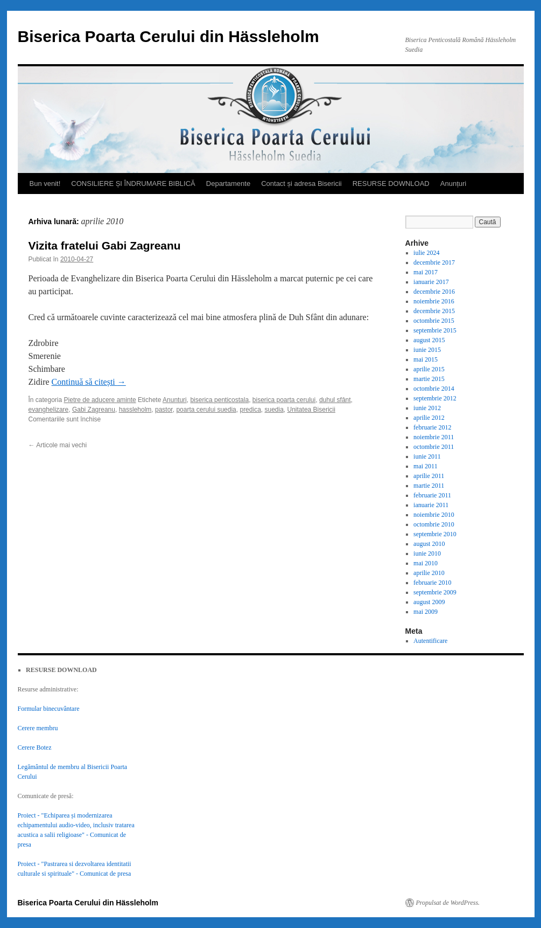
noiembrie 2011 (433, 437)
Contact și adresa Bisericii (301, 183)
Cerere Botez (35, 747)
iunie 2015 (427, 350)
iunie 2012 (427, 408)
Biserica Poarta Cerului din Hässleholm (168, 36)
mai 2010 (425, 563)
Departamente (228, 183)
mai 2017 (425, 272)
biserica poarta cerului (283, 400)
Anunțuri (453, 183)
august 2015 (429, 340)
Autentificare (430, 641)
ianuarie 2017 (431, 282)
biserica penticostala (219, 400)
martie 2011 (428, 485)
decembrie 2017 (434, 262)
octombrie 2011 (433, 447)
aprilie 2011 (428, 476)
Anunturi (175, 400)
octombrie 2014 (433, 388)
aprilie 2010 (429, 573)
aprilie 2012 (429, 417)
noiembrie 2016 (433, 301)
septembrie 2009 (434, 592)
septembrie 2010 (434, 534)
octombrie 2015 (433, 320)
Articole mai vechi (58, 445)
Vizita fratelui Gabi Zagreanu (105, 245)
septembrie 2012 (434, 398)
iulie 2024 (426, 253)
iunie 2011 (427, 456)
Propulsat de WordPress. (448, 902)
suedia (273, 409)
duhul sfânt (335, 400)
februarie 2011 (432, 495)
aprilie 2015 (429, 369)
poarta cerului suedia (206, 409)
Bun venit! (45, 183)
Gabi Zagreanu (93, 409)
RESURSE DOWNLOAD (391, 183)
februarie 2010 (432, 582)
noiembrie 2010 (433, 514)
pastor (164, 409)
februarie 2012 (432, 427)
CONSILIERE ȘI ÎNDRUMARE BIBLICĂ (133, 183)
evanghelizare (49, 409)
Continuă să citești (89, 381)
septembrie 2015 (434, 330)
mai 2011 (425, 466)
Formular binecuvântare (49, 708)
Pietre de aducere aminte (100, 400)
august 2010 (429, 544)
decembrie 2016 (434, 291)
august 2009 (429, 602)
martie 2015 (429, 379)
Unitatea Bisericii (311, 409)
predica (250, 409)
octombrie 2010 (433, 524)
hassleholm (135, 409)
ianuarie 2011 (430, 505)
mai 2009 (425, 611)
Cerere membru (38, 728)
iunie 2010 (427, 553)
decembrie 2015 (434, 311)
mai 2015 (425, 359)
